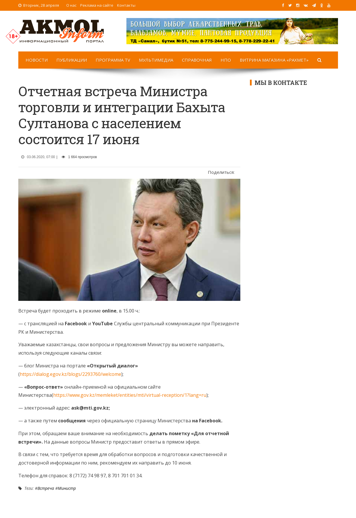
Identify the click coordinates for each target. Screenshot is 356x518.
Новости (37, 60)
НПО (226, 60)
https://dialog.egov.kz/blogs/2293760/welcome (70, 374)
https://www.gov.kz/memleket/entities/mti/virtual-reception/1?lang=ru (129, 395)
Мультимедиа (156, 60)
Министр (67, 488)
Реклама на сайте (96, 5)
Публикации (71, 60)
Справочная (197, 60)
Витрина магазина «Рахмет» (274, 60)
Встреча (45, 488)
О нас (71, 5)
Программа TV (113, 60)
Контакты (126, 5)
